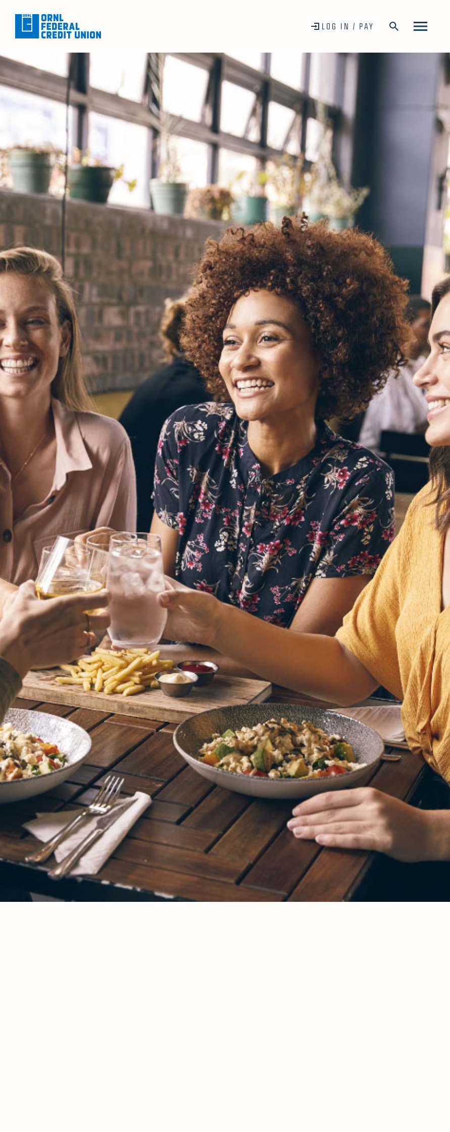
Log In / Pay (348, 26)
